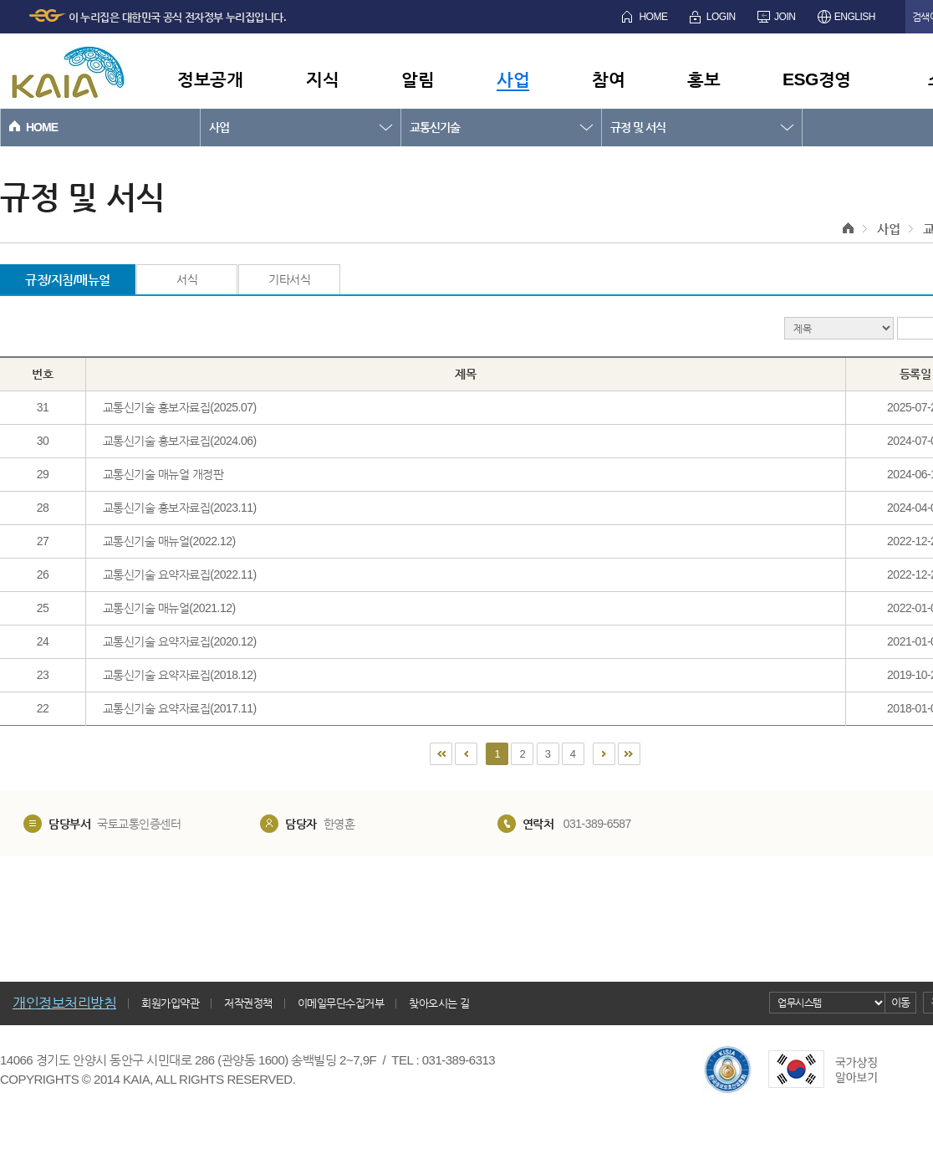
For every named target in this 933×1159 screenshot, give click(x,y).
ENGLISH (854, 17)
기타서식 (289, 279)
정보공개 (209, 79)
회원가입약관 (170, 1003)
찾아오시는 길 (439, 1003)
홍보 (703, 79)
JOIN (784, 17)
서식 (186, 279)
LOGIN (721, 17)
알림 (417, 79)
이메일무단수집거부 (341, 1003)
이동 (900, 1002)
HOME (653, 17)
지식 (322, 79)
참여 (608, 79)
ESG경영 (817, 79)
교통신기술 (435, 127)
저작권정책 (248, 1003)
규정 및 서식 (637, 127)
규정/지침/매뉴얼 (67, 280)
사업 (513, 79)
